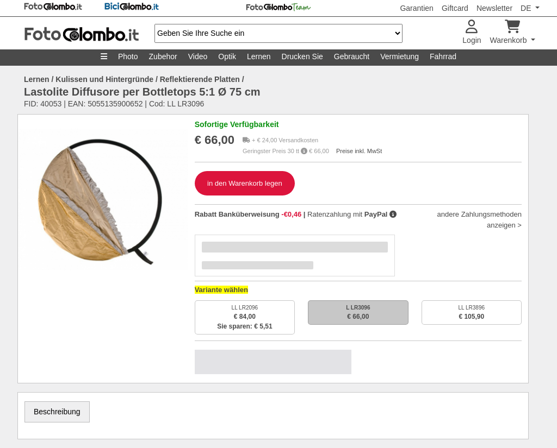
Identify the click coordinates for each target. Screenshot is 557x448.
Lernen (259, 56)
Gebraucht (351, 56)
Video (198, 56)
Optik (227, 56)
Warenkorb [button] (509, 32)
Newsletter (494, 8)
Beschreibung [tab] (57, 411)
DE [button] (527, 8)
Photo (128, 56)
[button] (393, 214)
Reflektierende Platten (200, 79)
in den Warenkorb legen (244, 183)
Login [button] (471, 32)
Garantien (416, 8)
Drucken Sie (302, 56)
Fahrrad (443, 56)
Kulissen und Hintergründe (104, 79)
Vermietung (399, 56)
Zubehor (163, 56)
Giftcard (455, 8)
